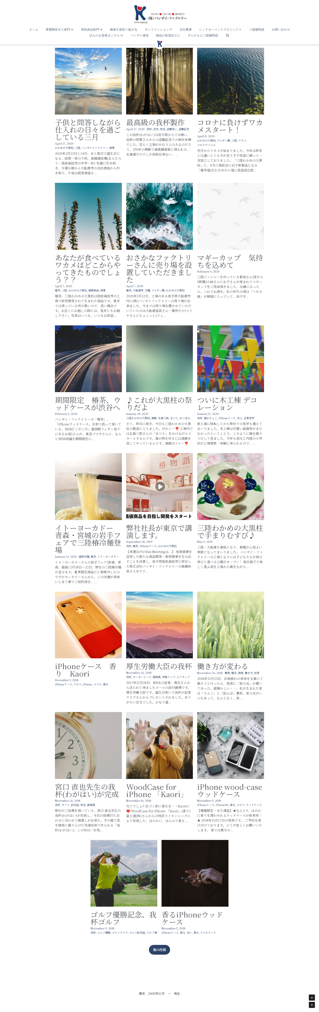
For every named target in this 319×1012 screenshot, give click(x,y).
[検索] (227, 35)
